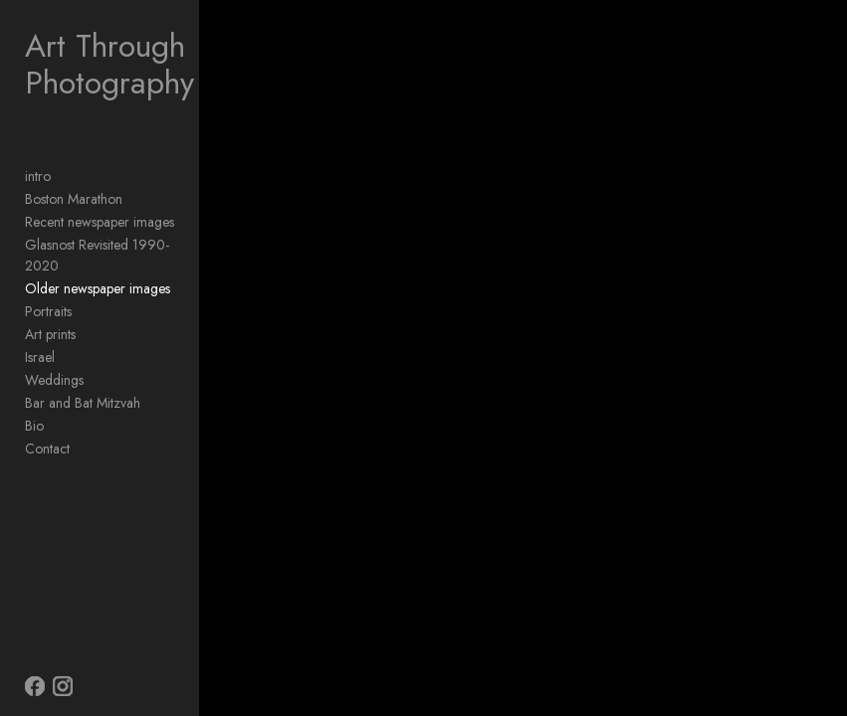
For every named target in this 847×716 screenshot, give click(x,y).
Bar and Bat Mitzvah (82, 403)
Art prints (50, 334)
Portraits (48, 311)
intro (38, 176)
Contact (47, 448)
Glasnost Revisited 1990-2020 (97, 255)
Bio (34, 426)
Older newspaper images (97, 288)
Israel (40, 357)
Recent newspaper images (99, 222)
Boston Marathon (73, 199)
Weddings (54, 380)
